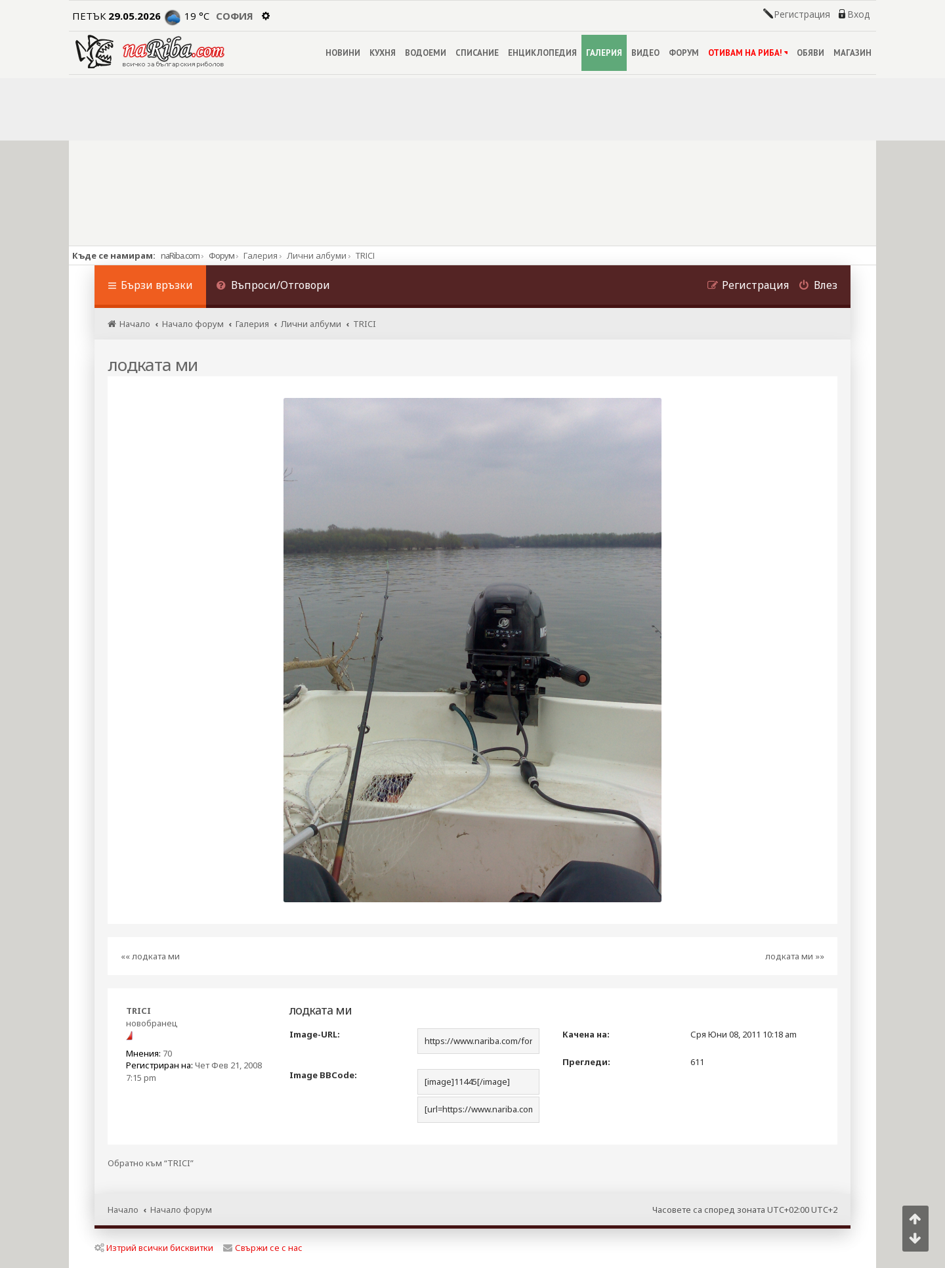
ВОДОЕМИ (425, 52)
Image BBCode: (323, 1075)
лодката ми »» (794, 956)
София (234, 15)
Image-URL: (314, 1034)
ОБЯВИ (810, 52)
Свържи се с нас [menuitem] (263, 1248)
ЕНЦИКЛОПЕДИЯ (542, 52)
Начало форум (181, 1209)
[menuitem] (273, 286)
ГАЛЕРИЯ (604, 52)
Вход (858, 14)
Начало (123, 1209)
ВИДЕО (645, 52)
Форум (221, 255)
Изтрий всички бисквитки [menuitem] (153, 1248)
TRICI (138, 1011)
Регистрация (802, 14)
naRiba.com (180, 255)
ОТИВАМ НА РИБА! (748, 52)
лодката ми (153, 364)
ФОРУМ (684, 52)
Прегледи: (586, 1062)
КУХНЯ (382, 52)
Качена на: (586, 1034)
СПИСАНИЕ (477, 52)
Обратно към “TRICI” (151, 1163)
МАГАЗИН (852, 52)
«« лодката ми (150, 956)
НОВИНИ (343, 52)
